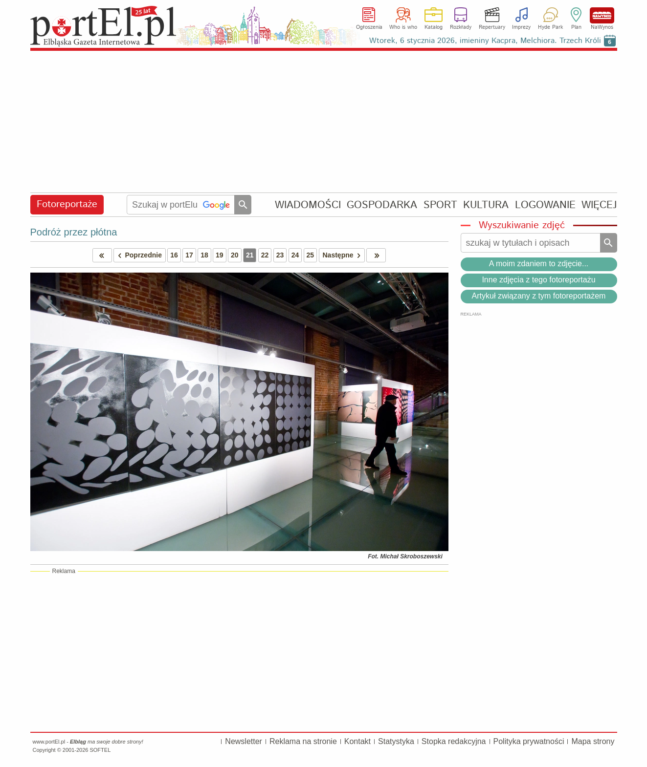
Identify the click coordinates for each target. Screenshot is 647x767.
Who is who (403, 27)
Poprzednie (138, 255)
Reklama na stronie (303, 741)
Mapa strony (592, 741)
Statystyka (396, 741)
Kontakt (357, 741)
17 (189, 255)
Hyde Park (550, 27)
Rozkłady (460, 27)
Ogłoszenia (369, 27)
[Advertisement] (323, 122)
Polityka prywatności (528, 741)
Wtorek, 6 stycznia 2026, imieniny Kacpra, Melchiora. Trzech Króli (485, 40)
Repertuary (492, 27)
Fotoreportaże (67, 204)
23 (280, 255)
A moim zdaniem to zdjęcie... (539, 263)
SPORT (440, 205)
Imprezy (521, 27)
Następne (343, 255)
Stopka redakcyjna (454, 741)
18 (204, 255)
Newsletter (243, 741)
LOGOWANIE (545, 205)
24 (295, 255)
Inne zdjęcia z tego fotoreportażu (538, 280)
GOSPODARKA (382, 205)
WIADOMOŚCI (308, 205)
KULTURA (486, 205)
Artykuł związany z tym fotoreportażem (539, 296)
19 (219, 255)
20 (235, 255)
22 (265, 255)
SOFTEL (100, 750)
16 (174, 255)
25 (310, 255)
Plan (576, 27)
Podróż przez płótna (73, 232)
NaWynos (602, 15)
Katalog (433, 27)
